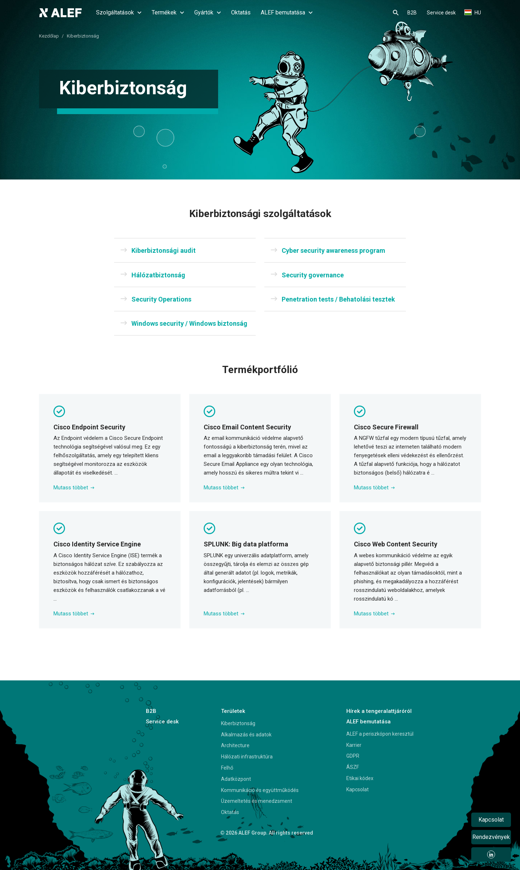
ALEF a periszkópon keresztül (379, 734)
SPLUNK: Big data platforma (246, 544)
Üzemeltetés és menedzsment (256, 801)
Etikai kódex (359, 778)
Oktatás (241, 12)
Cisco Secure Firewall (386, 427)
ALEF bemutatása (287, 12)
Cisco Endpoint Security (89, 427)
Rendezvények (491, 837)
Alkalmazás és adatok (246, 734)
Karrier (353, 745)
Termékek (168, 12)
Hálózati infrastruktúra (247, 756)
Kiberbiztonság (238, 723)
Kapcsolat (357, 789)
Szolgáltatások (119, 12)
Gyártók (207, 12)
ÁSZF (352, 767)
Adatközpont (236, 779)
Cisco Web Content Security (395, 544)
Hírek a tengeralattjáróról (379, 711)
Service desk (441, 13)
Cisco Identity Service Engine (97, 544)
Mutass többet (73, 487)
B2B (412, 13)
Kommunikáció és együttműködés (260, 790)
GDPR (352, 756)
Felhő (227, 768)
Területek (233, 711)
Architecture (235, 745)
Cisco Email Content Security (247, 427)
